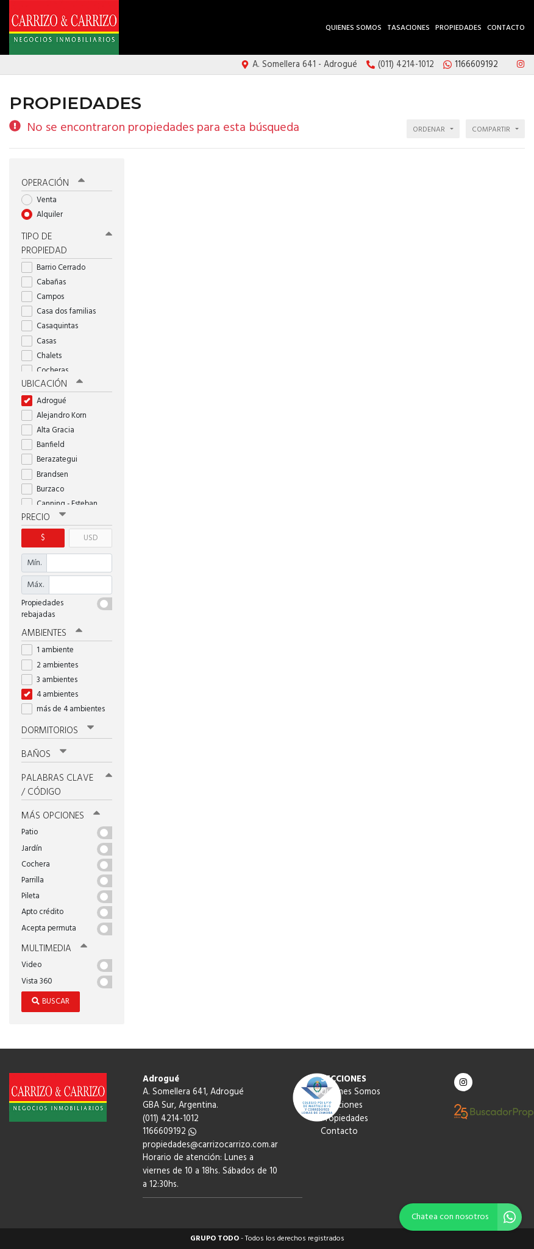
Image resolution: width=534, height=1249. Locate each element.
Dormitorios (57, 730)
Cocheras (48, 370)
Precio (43, 517)
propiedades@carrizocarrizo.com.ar (210, 1145)
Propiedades (458, 28)
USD (91, 538)
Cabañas (47, 282)
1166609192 (169, 1132)
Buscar (50, 1001)
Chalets (45, 356)
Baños (43, 754)
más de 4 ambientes (66, 709)
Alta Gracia (51, 430)
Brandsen (48, 474)
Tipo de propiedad (66, 244)
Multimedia (54, 948)
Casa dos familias (62, 311)
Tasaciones (408, 28)
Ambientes (51, 633)
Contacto (506, 28)
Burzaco (46, 489)
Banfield (47, 445)
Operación (53, 183)
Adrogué (47, 401)
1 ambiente (51, 650)
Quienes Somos (354, 28)
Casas (42, 341)
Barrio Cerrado (57, 267)
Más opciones (60, 816)
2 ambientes (53, 665)
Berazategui (53, 459)
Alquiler (46, 214)
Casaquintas (53, 326)
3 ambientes (53, 680)
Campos (46, 297)
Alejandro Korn (57, 415)
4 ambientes (53, 694)
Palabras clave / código (66, 785)
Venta (43, 200)
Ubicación (52, 384)
